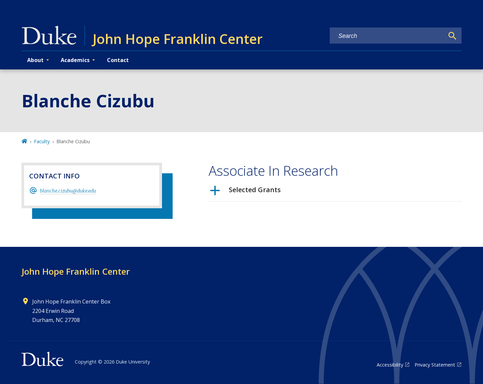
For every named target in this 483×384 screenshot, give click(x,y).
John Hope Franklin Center (75, 271)
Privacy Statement (435, 365)
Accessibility (390, 365)
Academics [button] (75, 60)
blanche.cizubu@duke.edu (68, 191)
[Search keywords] (387, 36)
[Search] (452, 36)
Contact (118, 60)
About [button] (35, 60)
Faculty (42, 141)
